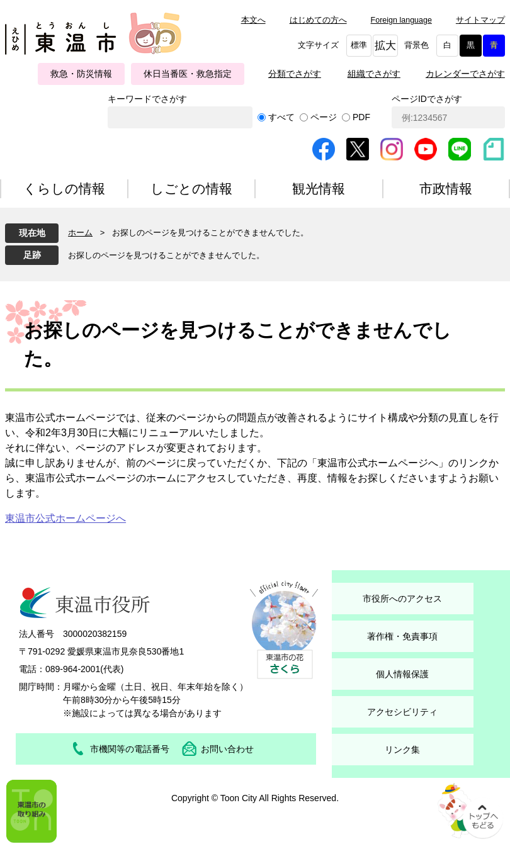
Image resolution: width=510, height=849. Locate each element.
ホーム (80, 232)
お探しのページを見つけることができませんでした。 (166, 255)
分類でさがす (294, 74)
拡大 (385, 46)
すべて (281, 117)
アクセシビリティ (402, 712)
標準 (359, 45)
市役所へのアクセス (402, 598)
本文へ (253, 20)
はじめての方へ (318, 20)
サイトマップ (480, 20)
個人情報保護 (402, 674)
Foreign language (401, 20)
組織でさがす (374, 74)
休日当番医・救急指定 (188, 74)
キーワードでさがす (147, 99)
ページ (323, 117)
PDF (361, 117)
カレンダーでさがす (465, 74)
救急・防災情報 (81, 74)
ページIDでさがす (427, 99)
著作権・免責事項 (402, 636)
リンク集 (402, 750)
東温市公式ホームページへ (65, 518)
